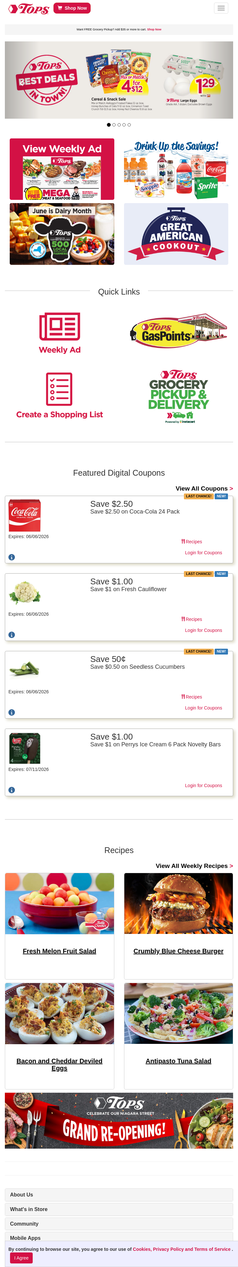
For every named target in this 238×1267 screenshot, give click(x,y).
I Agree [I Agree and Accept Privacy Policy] (21, 1258)
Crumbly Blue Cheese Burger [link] (178, 951)
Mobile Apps (25, 1238)
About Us (21, 1194)
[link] (119, 80)
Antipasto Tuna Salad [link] (178, 1061)
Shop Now (72, 8)
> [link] (204, 488)
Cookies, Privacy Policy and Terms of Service (182, 1249)
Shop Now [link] (154, 29)
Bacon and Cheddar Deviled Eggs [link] (60, 1064)
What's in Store (29, 1209)
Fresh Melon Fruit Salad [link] (59, 951)
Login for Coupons (203, 552)
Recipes (192, 541)
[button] (221, 8)
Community (24, 1224)
